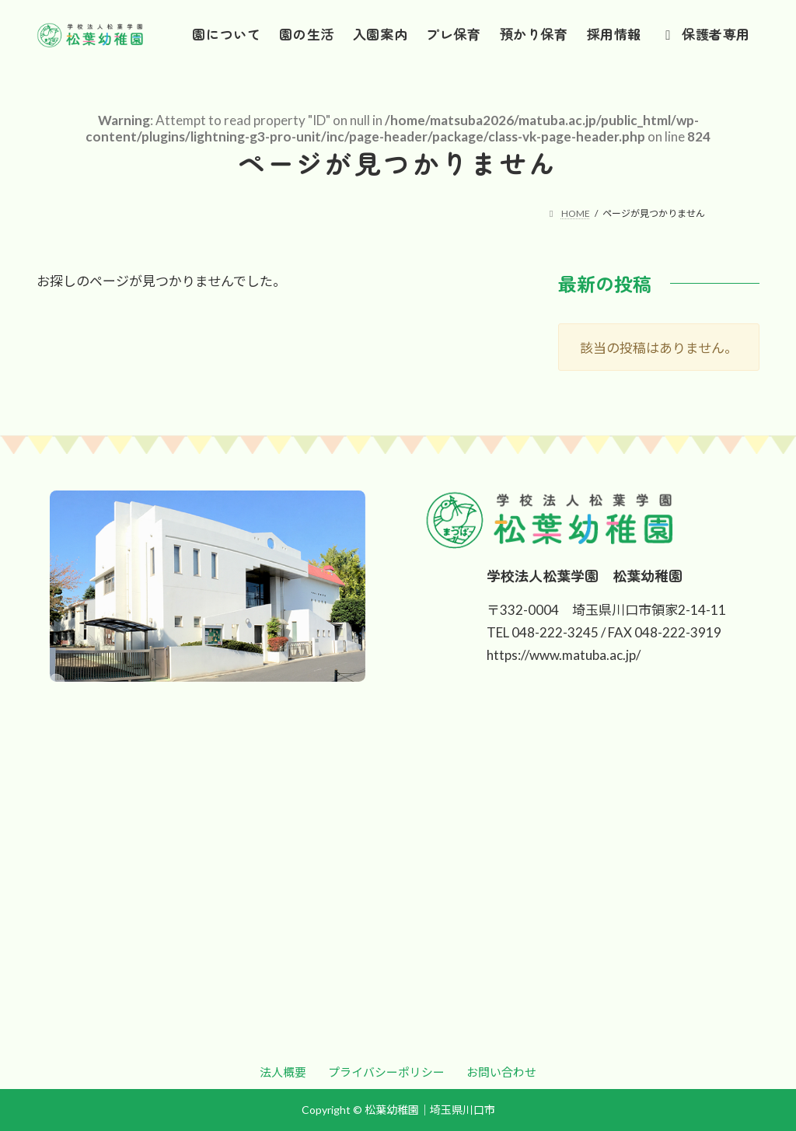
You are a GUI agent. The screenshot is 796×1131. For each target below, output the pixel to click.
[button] (283, 1072)
